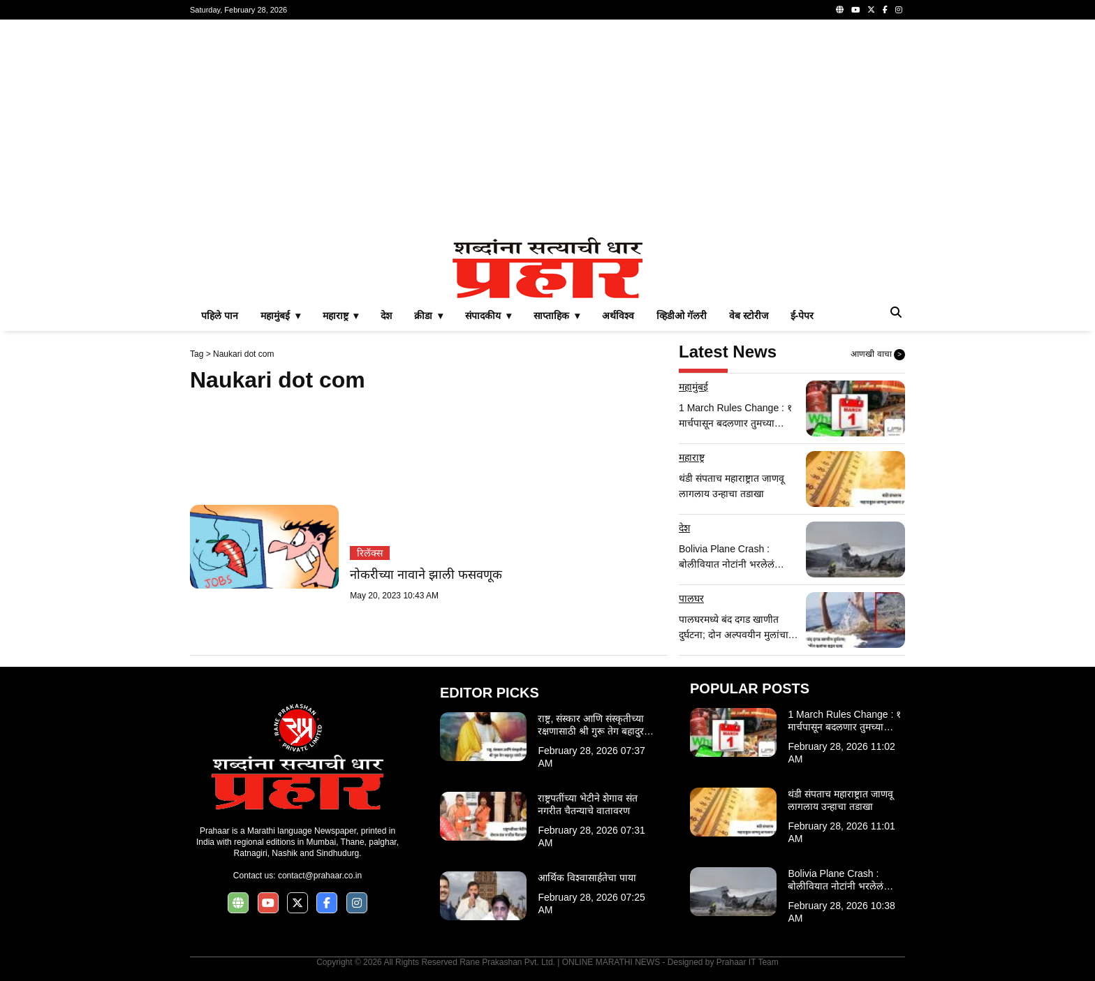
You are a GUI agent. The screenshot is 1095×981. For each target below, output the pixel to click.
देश (386, 315)
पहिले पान (219, 315)
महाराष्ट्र (692, 457)
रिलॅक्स (370, 553)
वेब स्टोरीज (748, 315)
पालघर (691, 598)
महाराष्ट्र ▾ (341, 315)
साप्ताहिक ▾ (557, 315)
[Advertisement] (547, 128)
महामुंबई (693, 386)
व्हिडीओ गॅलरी (681, 315)
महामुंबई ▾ (280, 315)
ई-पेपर (802, 315)
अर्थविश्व (618, 315)
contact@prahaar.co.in (320, 875)
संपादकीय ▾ (488, 315)
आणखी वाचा (878, 354)
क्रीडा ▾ (428, 315)
